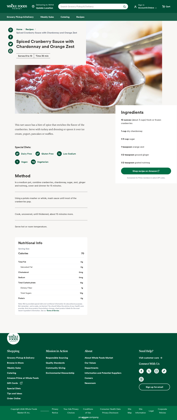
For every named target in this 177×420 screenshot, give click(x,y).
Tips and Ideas (14, 393)
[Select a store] (42, 6)
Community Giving (55, 367)
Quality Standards (55, 362)
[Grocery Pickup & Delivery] (20, 17)
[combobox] (89, 6)
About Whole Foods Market (99, 357)
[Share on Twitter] (10, 44)
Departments (91, 367)
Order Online (14, 398)
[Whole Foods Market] (17, 6)
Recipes (30, 29)
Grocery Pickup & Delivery (20, 357)
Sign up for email (154, 387)
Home (19, 29)
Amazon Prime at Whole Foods (23, 378)
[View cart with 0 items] (166, 6)
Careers (89, 378)
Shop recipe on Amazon (146, 171)
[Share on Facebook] (10, 37)
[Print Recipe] (10, 51)
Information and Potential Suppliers (103, 372)
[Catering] (65, 17)
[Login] (145, 6)
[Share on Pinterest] (10, 30)
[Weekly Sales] (47, 17)
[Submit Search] (124, 6)
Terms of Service (53, 310)
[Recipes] (80, 17)
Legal (151, 410)
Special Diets (14, 388)
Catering (11, 372)
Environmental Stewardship (60, 372)
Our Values (90, 362)
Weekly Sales (14, 367)
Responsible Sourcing (57, 357)
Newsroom (90, 383)
